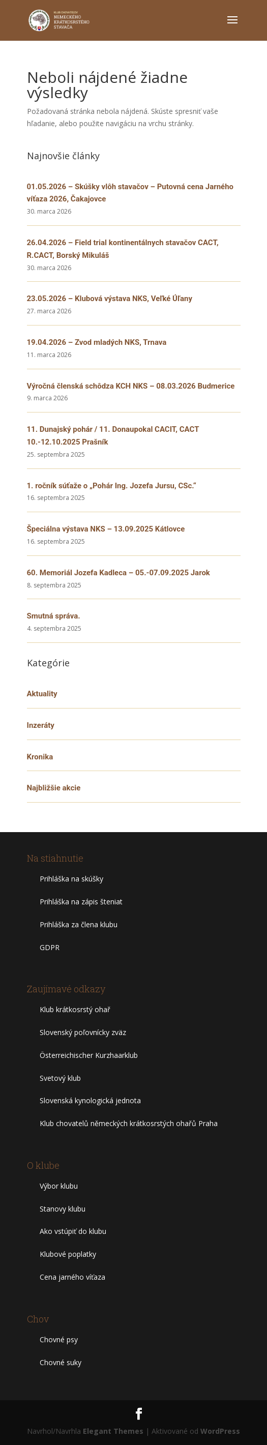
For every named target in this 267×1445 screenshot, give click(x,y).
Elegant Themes (113, 1431)
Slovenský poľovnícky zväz (83, 1032)
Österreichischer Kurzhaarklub (89, 1055)
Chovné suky (60, 1362)
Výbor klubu (59, 1186)
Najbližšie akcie (54, 787)
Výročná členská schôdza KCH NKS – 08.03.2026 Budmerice (131, 386)
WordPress (220, 1431)
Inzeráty (40, 725)
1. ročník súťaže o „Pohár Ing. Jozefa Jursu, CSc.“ (111, 485)
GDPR (50, 947)
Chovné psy (59, 1339)
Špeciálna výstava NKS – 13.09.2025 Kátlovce (106, 529)
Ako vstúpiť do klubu (73, 1231)
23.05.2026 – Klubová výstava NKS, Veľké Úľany (110, 298)
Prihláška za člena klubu (78, 924)
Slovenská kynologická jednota (90, 1100)
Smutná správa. (53, 616)
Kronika (40, 756)
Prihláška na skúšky (71, 878)
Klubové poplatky (68, 1254)
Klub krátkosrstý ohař (75, 1009)
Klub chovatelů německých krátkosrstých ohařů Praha (129, 1123)
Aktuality (42, 693)
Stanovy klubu (62, 1209)
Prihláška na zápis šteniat (81, 901)
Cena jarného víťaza (72, 1277)
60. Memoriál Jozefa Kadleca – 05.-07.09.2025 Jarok (118, 572)
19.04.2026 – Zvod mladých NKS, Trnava (97, 342)
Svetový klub (60, 1078)
